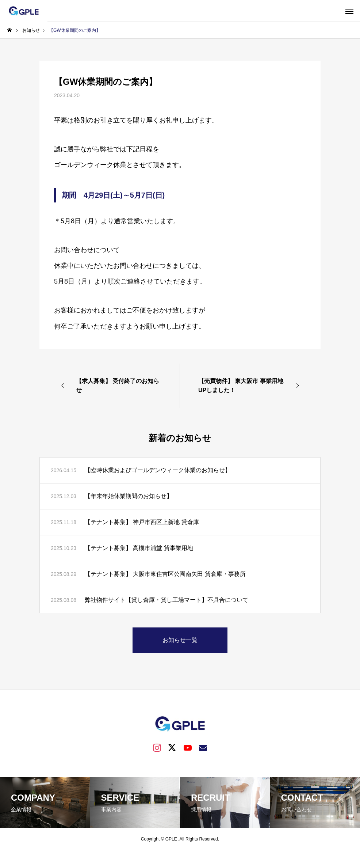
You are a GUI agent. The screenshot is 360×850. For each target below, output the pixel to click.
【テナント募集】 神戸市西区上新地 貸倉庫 (142, 522)
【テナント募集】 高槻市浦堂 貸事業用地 (139, 548)
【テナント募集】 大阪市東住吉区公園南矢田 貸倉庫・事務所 (165, 574)
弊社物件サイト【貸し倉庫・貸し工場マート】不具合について (166, 600)
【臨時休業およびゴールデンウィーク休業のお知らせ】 (158, 470)
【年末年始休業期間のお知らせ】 (128, 496)
